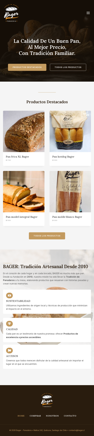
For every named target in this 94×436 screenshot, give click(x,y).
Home (21, 415)
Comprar (35, 415)
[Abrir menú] (89, 12)
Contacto (70, 415)
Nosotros (52, 415)
